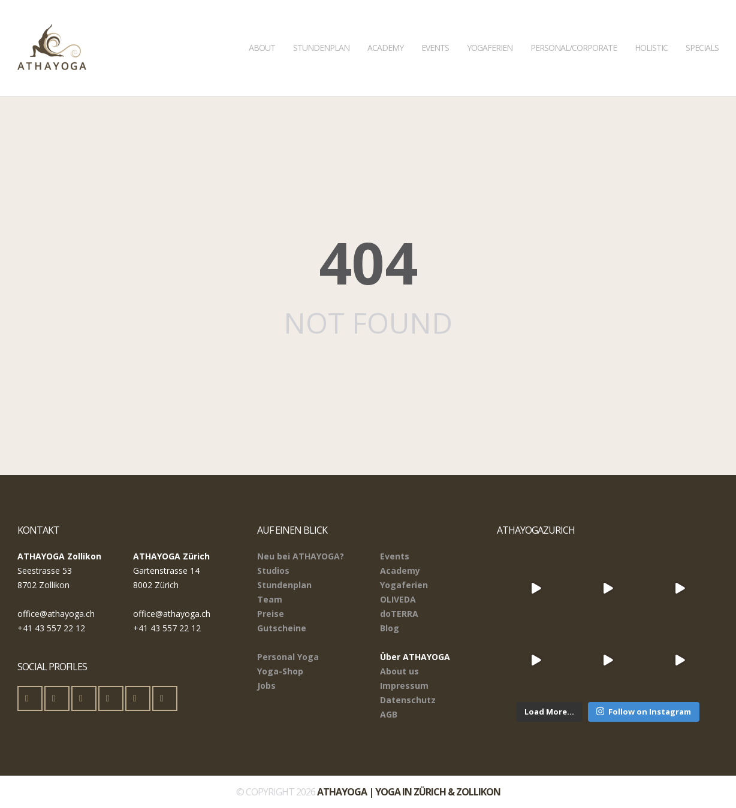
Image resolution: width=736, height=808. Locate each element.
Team (269, 599)
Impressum (404, 685)
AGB (388, 714)
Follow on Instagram (643, 711)
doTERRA (399, 613)
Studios (273, 570)
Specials (702, 26)
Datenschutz (408, 700)
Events (435, 26)
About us (399, 671)
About (262, 26)
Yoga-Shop (280, 671)
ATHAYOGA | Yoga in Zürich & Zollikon (408, 791)
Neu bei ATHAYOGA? (300, 556)
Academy (385, 26)
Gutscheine (281, 628)
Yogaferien (489, 26)
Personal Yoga (288, 656)
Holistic (651, 26)
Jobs (266, 685)
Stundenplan (321, 26)
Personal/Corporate (573, 26)
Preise (270, 613)
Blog (389, 628)
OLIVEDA (398, 599)
